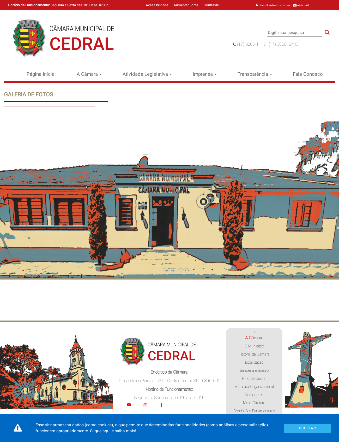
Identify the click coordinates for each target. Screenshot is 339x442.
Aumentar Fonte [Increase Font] (186, 5)
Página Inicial (41, 74)
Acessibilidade (157, 5)
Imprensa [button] (205, 74)
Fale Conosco (308, 74)
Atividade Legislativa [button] (147, 74)
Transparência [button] (255, 74)
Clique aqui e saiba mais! (113, 430)
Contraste (211, 5)
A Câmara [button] (89, 74)
